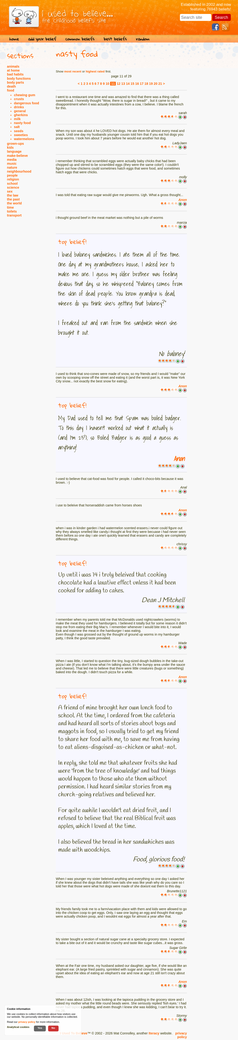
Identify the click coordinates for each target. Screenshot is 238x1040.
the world (14, 203)
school (12, 183)
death (11, 86)
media (12, 159)
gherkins (21, 115)
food (10, 90)
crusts (19, 99)
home (14, 39)
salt (17, 127)
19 (151, 83)
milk (17, 119)
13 (123, 83)
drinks (19, 107)
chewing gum (24, 95)
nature (12, 167)
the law (12, 195)
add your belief (42, 39)
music (12, 163)
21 (160, 83)
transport (14, 215)
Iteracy (154, 1033)
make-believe (17, 155)
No (53, 1027)
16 (137, 83)
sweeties (21, 135)
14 (128, 83)
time (10, 207)
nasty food (22, 123)
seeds (18, 131)
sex (10, 191)
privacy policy (181, 1035)
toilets (12, 211)
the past (13, 199)
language (14, 151)
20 (155, 83)
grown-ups (15, 143)
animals (13, 66)
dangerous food (26, 103)
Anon (182, 200)
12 (118, 83)
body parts (15, 82)
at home (13, 70)
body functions (19, 78)
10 (107, 83)
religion (13, 179)
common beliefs (80, 39)
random (142, 39)
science (13, 187)
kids (10, 147)
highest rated (95, 71)
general (20, 111)
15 (132, 83)
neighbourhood (19, 171)
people (12, 175)
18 (146, 83)
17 (142, 83)
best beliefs (115, 39)
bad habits (15, 74)
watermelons (24, 139)
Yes (39, 1027)
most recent (72, 71)
